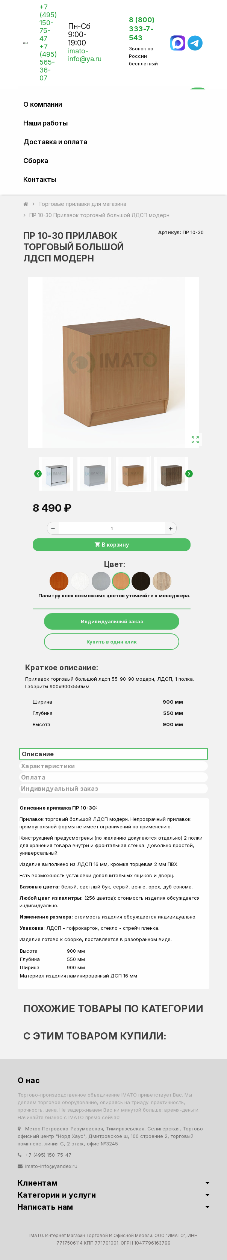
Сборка (35, 161)
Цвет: (114, 564)
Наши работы (45, 123)
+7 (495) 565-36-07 (48, 62)
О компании (42, 104)
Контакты (39, 179)
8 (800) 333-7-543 (142, 29)
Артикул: (169, 232)
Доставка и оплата (55, 142)
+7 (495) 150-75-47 (48, 22)
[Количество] (112, 528)
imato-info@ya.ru (84, 55)
